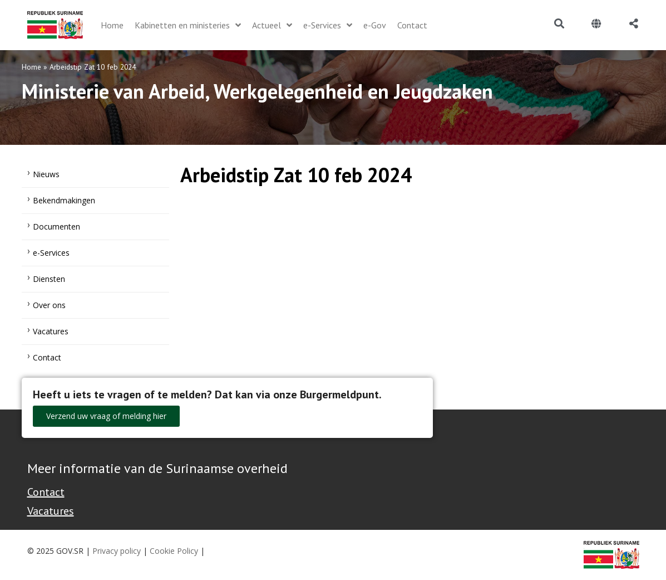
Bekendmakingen (64, 200)
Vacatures (50, 331)
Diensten (49, 279)
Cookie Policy (174, 550)
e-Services (51, 252)
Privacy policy (116, 550)
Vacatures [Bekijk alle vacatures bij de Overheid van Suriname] (50, 511)
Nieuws (46, 174)
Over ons (49, 305)
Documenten (56, 226)
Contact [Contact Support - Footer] (46, 492)
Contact (47, 357)
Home (31, 67)
